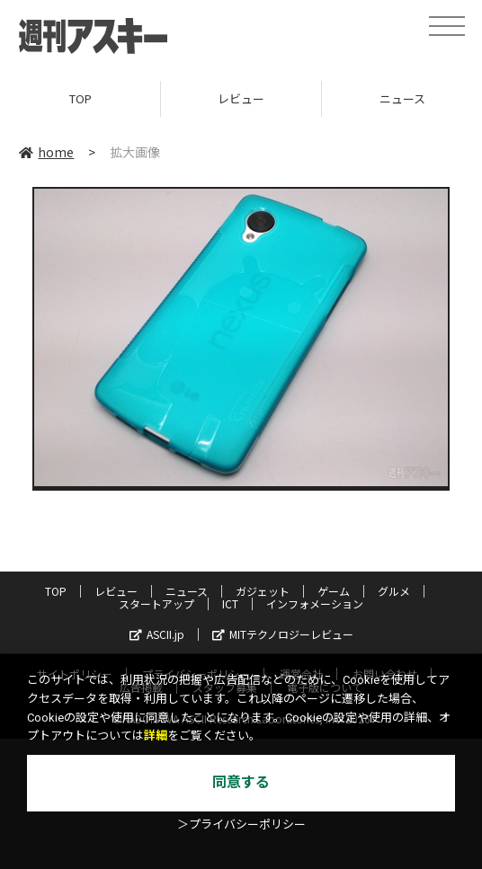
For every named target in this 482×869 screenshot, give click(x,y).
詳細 (155, 735)
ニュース (186, 591)
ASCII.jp (156, 634)
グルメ (394, 591)
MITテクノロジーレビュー (282, 634)
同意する (241, 782)
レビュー (241, 98)
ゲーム (333, 591)
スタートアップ (156, 603)
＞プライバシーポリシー (241, 824)
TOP (80, 98)
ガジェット (263, 591)
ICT (230, 603)
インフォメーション (314, 603)
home (46, 152)
